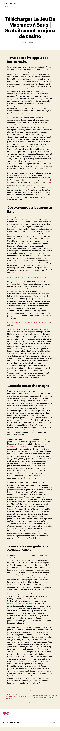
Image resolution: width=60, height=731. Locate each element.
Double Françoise (10, 4)
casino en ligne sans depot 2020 (19, 449)
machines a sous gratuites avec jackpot (22, 606)
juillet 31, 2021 (34, 42)
